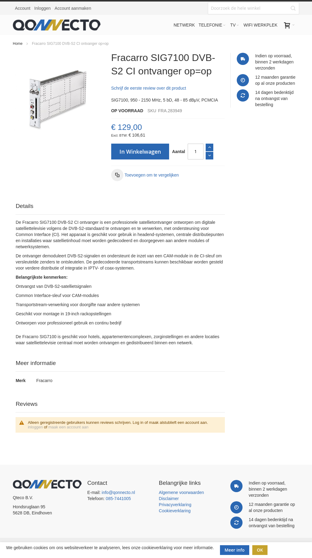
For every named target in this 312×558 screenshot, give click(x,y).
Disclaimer (169, 498)
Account (22, 8)
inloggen (35, 427)
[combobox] (253, 8)
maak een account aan (68, 427)
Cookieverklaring (174, 510)
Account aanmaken (73, 8)
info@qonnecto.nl (118, 492)
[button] (145, 175)
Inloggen (42, 8)
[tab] (120, 206)
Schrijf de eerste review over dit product (148, 88)
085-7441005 (118, 498)
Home (18, 43)
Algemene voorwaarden (181, 492)
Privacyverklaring (175, 504)
